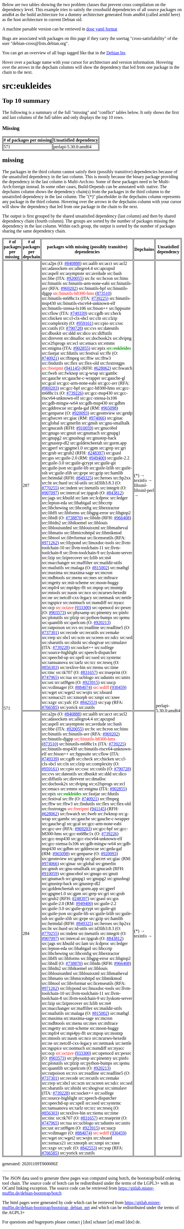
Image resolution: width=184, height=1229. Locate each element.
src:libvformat (73, 537)
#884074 (82, 687)
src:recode (69, 632)
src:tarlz (76, 662)
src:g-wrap (88, 373)
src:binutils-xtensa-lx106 (64, 308)
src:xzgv (49, 702)
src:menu (74, 577)
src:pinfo (120, 612)
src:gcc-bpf (70, 388)
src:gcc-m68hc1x (78, 833)
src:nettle (123, 597)
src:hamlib (113, 473)
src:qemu (121, 617)
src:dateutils (108, 328)
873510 (103, 293)
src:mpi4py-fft (73, 587)
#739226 (74, 393)
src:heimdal (52, 478)
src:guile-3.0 (53, 463)
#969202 (68, 288)
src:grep (106, 448)
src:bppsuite (119, 308)
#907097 (49, 492)
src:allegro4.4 (81, 268)
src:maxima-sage (79, 572)
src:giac (70, 418)
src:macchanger (55, 562)
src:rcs (71, 627)
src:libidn (92, 517)
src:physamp (78, 612)
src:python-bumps (96, 617)
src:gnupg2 (51, 438)
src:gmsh (90, 423)
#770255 (49, 488)
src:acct (105, 263)
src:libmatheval (114, 527)
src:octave (65, 607)
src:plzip (71, 617)
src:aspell (50, 273)
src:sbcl (63, 637)
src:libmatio (52, 532)
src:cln (95, 318)
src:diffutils (102, 333)
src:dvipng (122, 338)
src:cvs (90, 328)
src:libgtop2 (120, 512)
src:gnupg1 (110, 433)
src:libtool (51, 537)
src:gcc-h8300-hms (98, 388)
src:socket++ (82, 647)
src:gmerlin (70, 423)
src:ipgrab (90, 492)
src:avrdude (95, 273)
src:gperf (50, 448)
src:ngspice (52, 602)
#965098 (108, 408)
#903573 (56, 612)
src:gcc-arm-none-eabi (77, 383)
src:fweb (49, 373)
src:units (122, 677)
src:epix (98, 348)
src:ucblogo (83, 677)
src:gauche (51, 378)
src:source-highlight (59, 652)
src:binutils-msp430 (59, 749)
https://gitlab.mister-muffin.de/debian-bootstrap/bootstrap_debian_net (81, 1205)
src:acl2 (120, 263)
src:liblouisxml (86, 527)
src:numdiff (96, 602)
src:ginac (115, 418)
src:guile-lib (77, 468)
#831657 (88, 672)
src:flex (70, 363)
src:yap (104, 702)
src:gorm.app (115, 443)
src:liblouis (98, 522)
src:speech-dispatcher (97, 652)
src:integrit (109, 488)
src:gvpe (80, 473)
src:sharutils (52, 642)
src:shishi (72, 642)
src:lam (81, 497)
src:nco (84, 592)
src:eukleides (26, 86)
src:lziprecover (69, 557)
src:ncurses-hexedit (109, 592)
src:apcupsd (104, 268)
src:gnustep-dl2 (55, 443)
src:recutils (89, 632)
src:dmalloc (74, 338)
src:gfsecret (52, 418)
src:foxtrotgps (112, 363)
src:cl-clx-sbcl (75, 318)
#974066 (97, 418)
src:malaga (74, 567)
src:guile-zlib (60, 473)
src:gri (120, 448)
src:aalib (89, 263)
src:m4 (105, 557)
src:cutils (50, 328)
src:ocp (48, 607)
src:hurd (60, 483)
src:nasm (69, 592)
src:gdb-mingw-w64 (60, 403)
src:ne (47, 597)
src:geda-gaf (78, 408)
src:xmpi (96, 697)
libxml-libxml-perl (144, 488)
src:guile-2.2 (118, 458)
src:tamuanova (55, 662)
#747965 (49, 677)
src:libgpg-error (94, 512)
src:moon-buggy (104, 582)
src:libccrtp (102, 502)
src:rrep (48, 637)
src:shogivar (93, 642)
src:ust (47, 682)
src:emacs (88, 343)
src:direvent (52, 338)
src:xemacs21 (54, 697)
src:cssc (116, 323)
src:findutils (52, 363)
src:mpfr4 (50, 587)
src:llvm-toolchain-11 (84, 547)
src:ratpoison (53, 627)
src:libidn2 (51, 522)
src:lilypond (70, 542)
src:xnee (112, 697)
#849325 (84, 478)
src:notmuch (74, 602)
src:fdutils (69, 353)
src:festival (89, 353)
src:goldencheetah (86, 443)
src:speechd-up (55, 657)
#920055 (74, 278)
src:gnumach (88, 433)
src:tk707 (64, 672)
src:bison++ (97, 308)
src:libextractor (105, 507)
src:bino (121, 278)
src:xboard (103, 692)
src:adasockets (54, 268)
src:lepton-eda (54, 502)
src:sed (126, 637)
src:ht (47, 483)
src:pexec (123, 607)
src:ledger (119, 497)
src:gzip (96, 473)
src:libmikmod (108, 532)
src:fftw (87, 358)
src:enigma (51, 348)
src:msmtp (113, 587)
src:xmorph (77, 697)
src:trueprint (109, 672)
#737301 (49, 632)
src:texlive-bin (72, 667)
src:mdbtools (53, 577)
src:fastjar (50, 353)
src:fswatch (122, 368)
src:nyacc (116, 602)
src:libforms (68, 512)
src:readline (89, 627)
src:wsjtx (84, 692)
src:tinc (48, 672)
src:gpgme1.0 (71, 448)
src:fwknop (68, 373)
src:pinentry (101, 612)
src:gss (48, 458)
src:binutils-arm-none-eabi (86, 283)
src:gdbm (116, 403)
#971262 (49, 542)
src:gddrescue (54, 408)
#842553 (88, 702)
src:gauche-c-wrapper (81, 378)
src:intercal (70, 492)
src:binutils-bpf (92, 288)
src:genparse (53, 413)
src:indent (68, 488)
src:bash (114, 273)
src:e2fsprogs (53, 343)
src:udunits (104, 677)
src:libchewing (55, 507)
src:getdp (124, 413)
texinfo (140, 480)
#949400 (97, 458)
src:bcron (104, 278)
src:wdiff (101, 687)
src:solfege (104, 647)
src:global (50, 423)
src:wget (49, 692)
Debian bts (116, 52)
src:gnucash (52, 428)
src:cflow (50, 313)
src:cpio (101, 323)
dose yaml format (101, 29)
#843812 (114, 492)
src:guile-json (54, 468)
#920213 (101, 622)
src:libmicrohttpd (79, 532)
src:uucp (108, 682)
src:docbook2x (99, 338)
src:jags (48, 497)
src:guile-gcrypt (79, 463)
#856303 (49, 667)
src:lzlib (91, 557)
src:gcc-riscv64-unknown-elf (96, 838)
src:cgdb (95, 313)
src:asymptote (72, 273)
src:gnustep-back (101, 438)
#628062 (102, 368)
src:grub (49, 453)
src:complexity (55, 323)
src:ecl (72, 343)
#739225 (99, 298)
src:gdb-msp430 (93, 403)
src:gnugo (50, 433)
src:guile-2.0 (66, 458)
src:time (111, 667)
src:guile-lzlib (102, 468)
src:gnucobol (105, 428)
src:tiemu (95, 667)
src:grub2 (66, 453)
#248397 (95, 453)
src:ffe (105, 353)
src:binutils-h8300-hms (73, 293)
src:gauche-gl (113, 378)
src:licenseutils (100, 537)
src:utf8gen (64, 682)
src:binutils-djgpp (57, 739)
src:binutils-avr (76, 734)
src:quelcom (74, 622)
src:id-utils (77, 483)
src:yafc (65, 702)
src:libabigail (79, 502)
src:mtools (51, 592)
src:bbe (48, 278)
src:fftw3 (103, 358)
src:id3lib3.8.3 (101, 483)
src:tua (66, 677)
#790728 (73, 328)
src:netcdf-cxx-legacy (73, 597)
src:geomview (102, 413)
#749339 (78, 313)
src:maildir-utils (108, 562)
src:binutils (51, 283)
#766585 (49, 707)
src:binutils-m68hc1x (60, 298)
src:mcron (103, 572)
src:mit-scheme (75, 582)
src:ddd (69, 333)
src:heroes (103, 478)
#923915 (90, 682)
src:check (113, 313)
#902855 (81, 348)
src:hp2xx (122, 478)
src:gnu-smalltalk (114, 423)
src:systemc (110, 657)
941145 (72, 368)
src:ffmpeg (69, 358)
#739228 (60, 647)
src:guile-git (105, 463)
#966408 (121, 517)
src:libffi (49, 512)
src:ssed (92, 657)
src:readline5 (111, 627)
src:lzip (48, 557)
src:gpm (91, 448)
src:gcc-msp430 (99, 393)
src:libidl (50, 517)
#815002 (100, 567)
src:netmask (103, 597)
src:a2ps (49, 263)
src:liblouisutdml (57, 527)
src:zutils (87, 707)
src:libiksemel (74, 522)
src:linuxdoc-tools (98, 542)
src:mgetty (51, 582)
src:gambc (108, 373)
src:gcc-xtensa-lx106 (98, 398)
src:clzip (109, 318)
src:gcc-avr (107, 383)
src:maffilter (82, 562)
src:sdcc (112, 637)
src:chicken (52, 318)
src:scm (78, 637)
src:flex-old (89, 363)
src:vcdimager (54, 687)
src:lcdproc (99, 497)
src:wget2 (66, 692)
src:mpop (95, 587)
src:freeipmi (52, 368)
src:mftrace (108, 577)
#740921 (49, 358)
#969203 (49, 388)
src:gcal (49, 383)
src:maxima (52, 572)
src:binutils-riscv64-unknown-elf (86, 303)
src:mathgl (119, 567)
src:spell (76, 657)
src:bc (90, 278)
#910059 (84, 428)
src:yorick (69, 707)
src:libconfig (80, 507)
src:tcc (90, 662)
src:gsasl (113, 453)
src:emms (106, 343)
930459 (118, 687)
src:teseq (104, 662)
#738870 (73, 517)
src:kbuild (65, 497)
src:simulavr (116, 642)
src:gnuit (68, 433)
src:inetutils (89, 488)
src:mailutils (53, 567)
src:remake (109, 632)
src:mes (90, 577)
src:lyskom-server (116, 552)
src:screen (94, 637)
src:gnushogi (74, 438)
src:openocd (102, 607)
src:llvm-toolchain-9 (81, 552)
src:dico (84, 333)
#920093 (80, 413)
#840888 (72, 263)
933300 (83, 607)
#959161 (84, 323)
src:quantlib (52, 622)
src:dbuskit (51, 333)
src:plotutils (52, 617)
